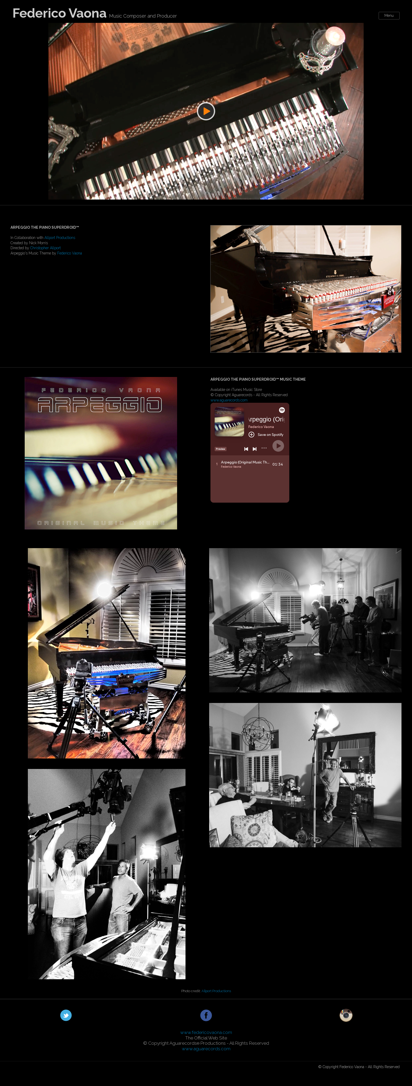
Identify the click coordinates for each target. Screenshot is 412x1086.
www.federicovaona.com (206, 1032)
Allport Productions (59, 238)
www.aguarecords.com (229, 400)
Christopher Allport (45, 248)
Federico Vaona (69, 253)
